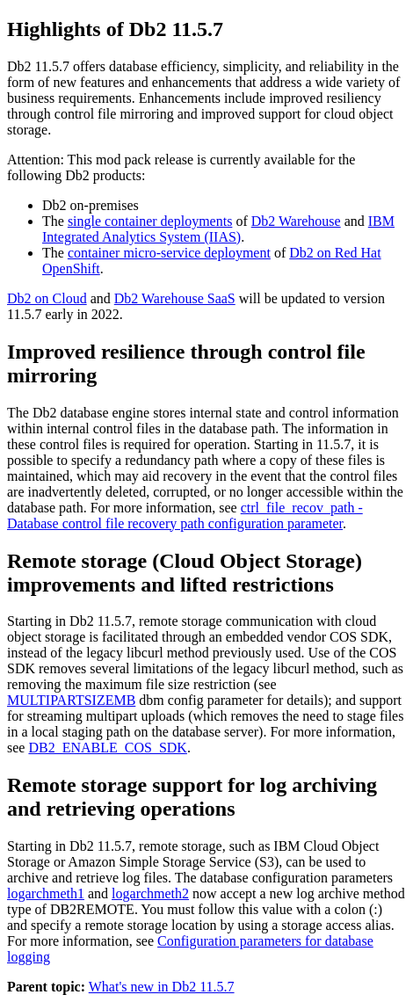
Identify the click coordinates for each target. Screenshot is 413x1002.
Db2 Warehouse (296, 221)
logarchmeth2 (150, 893)
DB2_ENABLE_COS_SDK (107, 747)
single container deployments (150, 221)
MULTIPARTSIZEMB (71, 700)
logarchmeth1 (45, 893)
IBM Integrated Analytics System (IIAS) (218, 229)
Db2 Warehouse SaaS (174, 298)
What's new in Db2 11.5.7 (162, 986)
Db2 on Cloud (47, 298)
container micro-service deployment (169, 252)
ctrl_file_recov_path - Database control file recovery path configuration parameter (185, 515)
